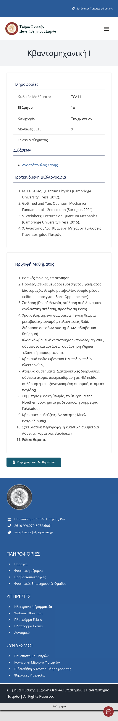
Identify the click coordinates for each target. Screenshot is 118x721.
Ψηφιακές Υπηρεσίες (29, 675)
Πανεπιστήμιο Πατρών (31, 656)
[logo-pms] (30, 23)
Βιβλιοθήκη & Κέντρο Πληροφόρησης (42, 669)
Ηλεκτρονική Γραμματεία (33, 606)
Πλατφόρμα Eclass (28, 619)
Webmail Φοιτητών (28, 613)
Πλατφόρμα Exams (28, 626)
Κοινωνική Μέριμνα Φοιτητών (37, 662)
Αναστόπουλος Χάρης (40, 165)
